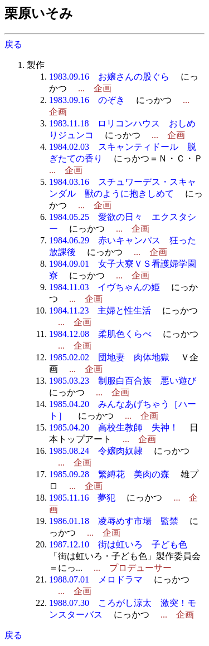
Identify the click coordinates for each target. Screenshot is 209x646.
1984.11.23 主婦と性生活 (100, 310)
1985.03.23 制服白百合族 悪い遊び (122, 380)
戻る (13, 44)
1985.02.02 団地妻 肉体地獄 (109, 357)
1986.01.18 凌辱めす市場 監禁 (113, 521)
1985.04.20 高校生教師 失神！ (113, 427)
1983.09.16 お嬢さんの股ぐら (109, 76)
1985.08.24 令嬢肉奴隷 (96, 451)
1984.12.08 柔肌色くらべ (100, 334)
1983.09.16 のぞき (87, 100)
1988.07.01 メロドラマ (96, 579)
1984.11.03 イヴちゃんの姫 (104, 287)
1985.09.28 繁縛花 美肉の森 (109, 474)
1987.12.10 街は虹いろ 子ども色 (118, 544)
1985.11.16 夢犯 (82, 497)
